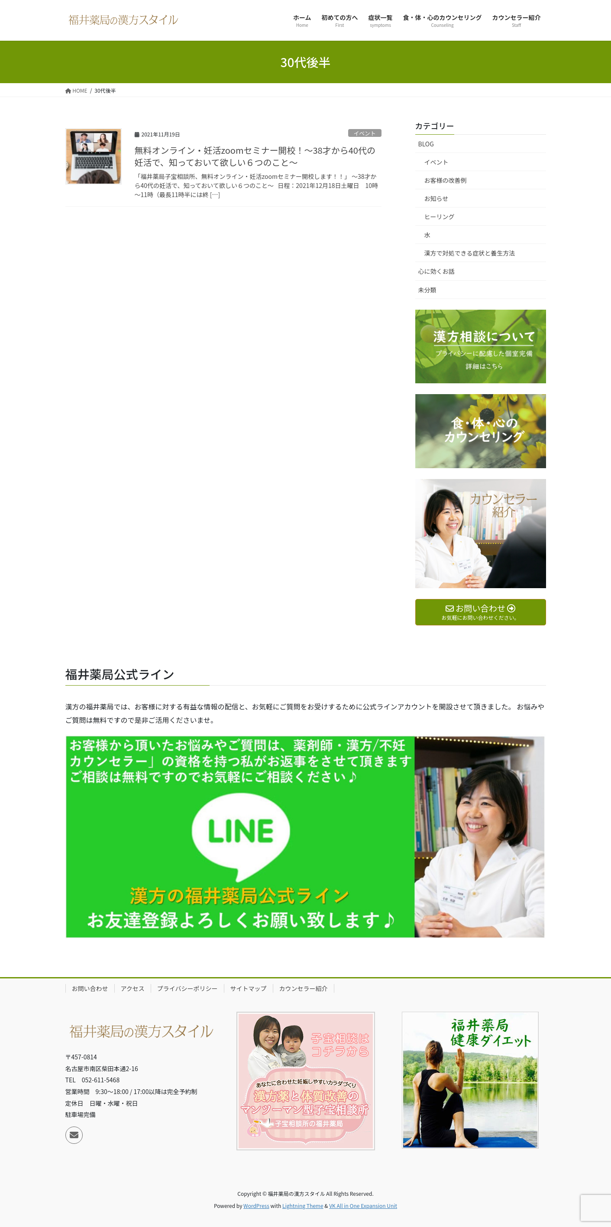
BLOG (426, 143)
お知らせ (436, 198)
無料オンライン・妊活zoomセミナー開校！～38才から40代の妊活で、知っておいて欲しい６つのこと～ (255, 156)
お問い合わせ (90, 988)
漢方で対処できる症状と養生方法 (469, 253)
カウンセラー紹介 (303, 988)
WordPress (256, 1205)
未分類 (427, 289)
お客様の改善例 (445, 180)
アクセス (133, 988)
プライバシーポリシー (187, 988)
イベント (365, 133)
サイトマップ (248, 988)
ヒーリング (439, 216)
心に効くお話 (436, 271)
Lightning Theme (302, 1205)
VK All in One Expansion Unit (363, 1205)
